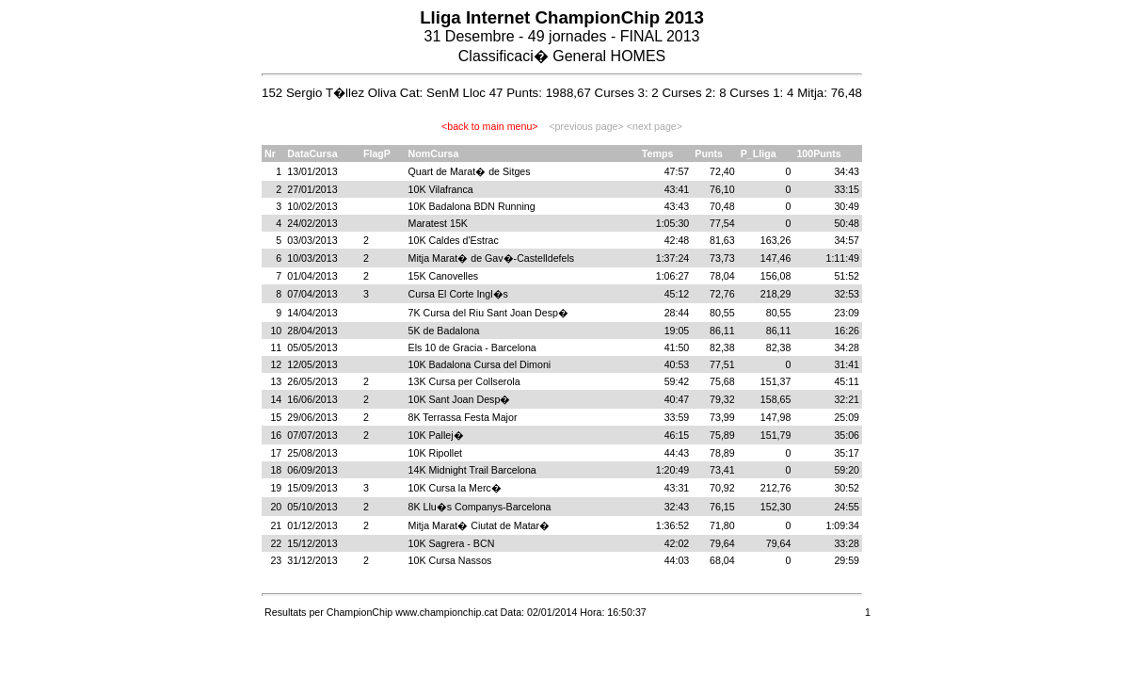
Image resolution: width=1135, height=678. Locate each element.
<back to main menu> (489, 126)
